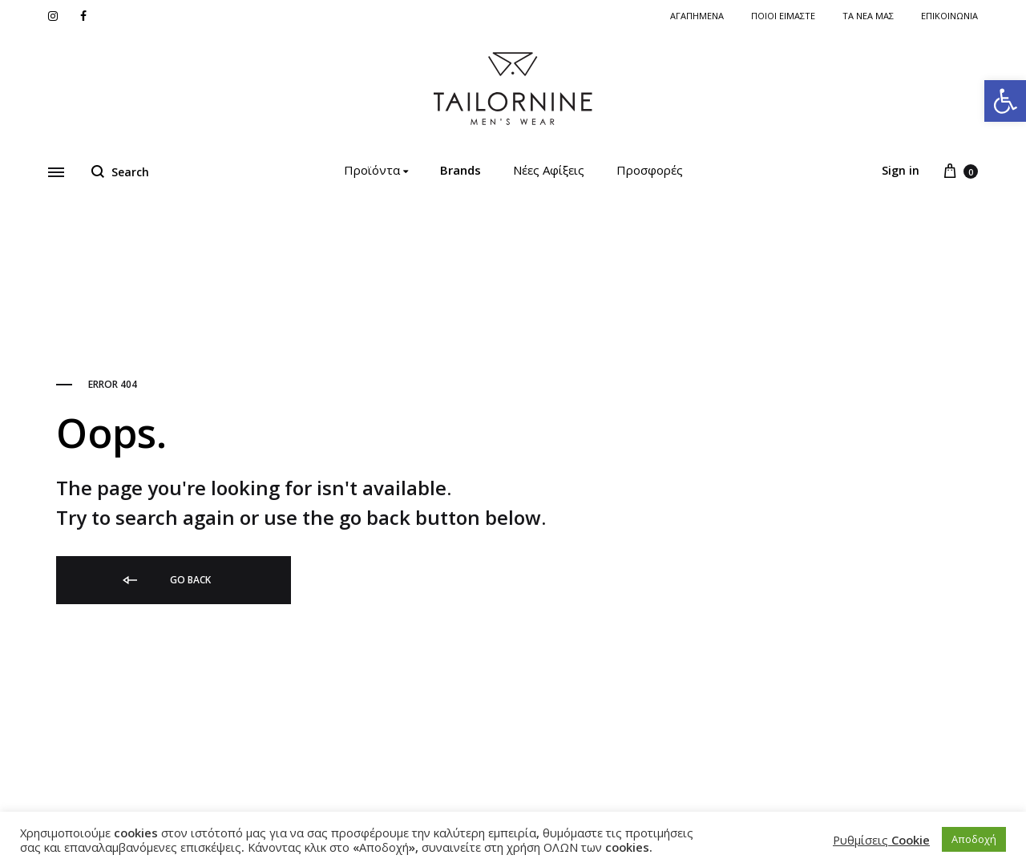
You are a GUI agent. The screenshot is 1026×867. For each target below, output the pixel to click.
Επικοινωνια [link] (949, 16)
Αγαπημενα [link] (697, 16)
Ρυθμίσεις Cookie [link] (881, 840)
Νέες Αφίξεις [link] (548, 170)
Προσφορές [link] (649, 170)
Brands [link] (460, 170)
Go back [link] (165, 580)
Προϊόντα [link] (376, 170)
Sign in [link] (900, 170)
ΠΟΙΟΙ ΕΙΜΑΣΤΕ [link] (783, 16)
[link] (1005, 101)
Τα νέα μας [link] (868, 16)
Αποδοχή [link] (973, 839)
